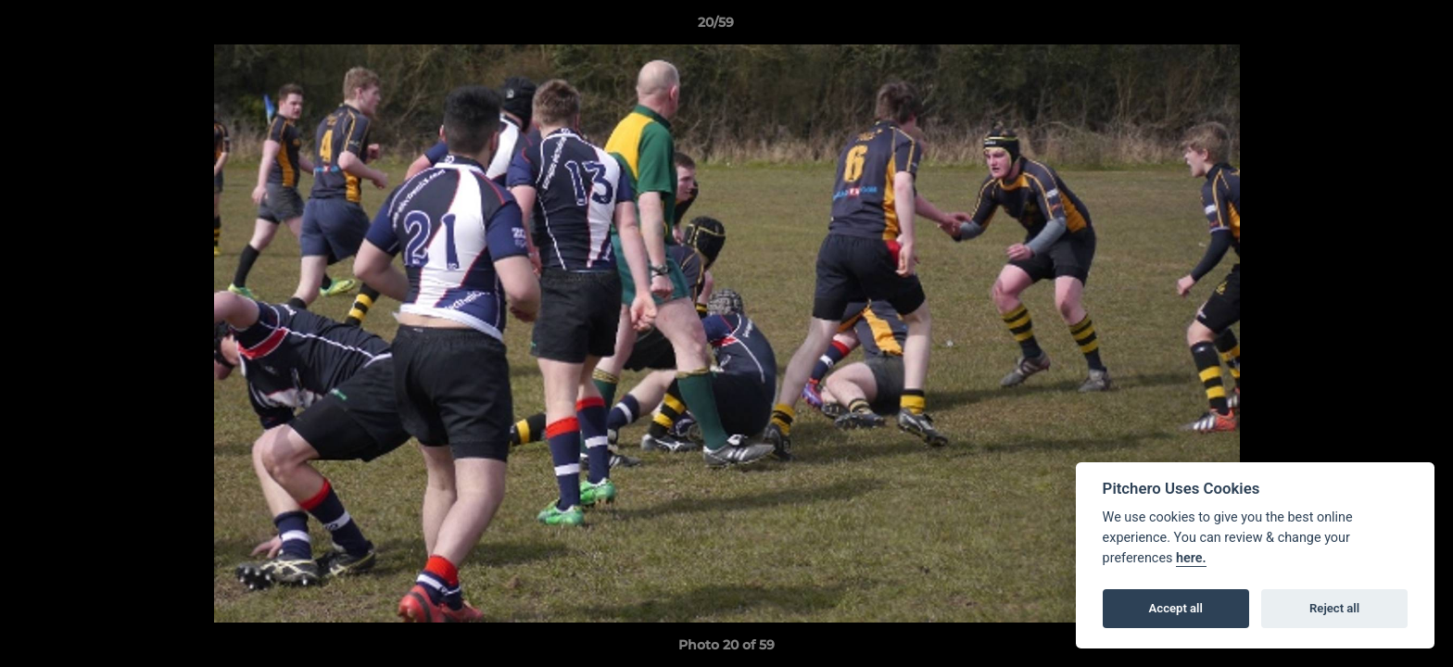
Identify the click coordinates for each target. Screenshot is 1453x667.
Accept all (1176, 608)
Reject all (1334, 608)
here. (1191, 558)
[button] (1375, 27)
